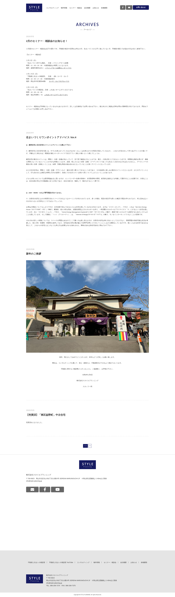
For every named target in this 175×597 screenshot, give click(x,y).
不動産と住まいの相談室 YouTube (61, 562)
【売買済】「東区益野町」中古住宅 (45, 414)
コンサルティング (52, 8)
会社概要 (87, 8)
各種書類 (104, 8)
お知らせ (96, 8)
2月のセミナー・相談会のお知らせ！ (47, 41)
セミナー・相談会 (75, 8)
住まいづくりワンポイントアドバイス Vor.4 (51, 137)
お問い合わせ (141, 7)
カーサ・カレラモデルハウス (59, 81)
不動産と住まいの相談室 (36, 562)
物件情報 (64, 8)
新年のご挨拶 (33, 253)
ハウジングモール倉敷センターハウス (58, 68)
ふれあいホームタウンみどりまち (56, 95)
